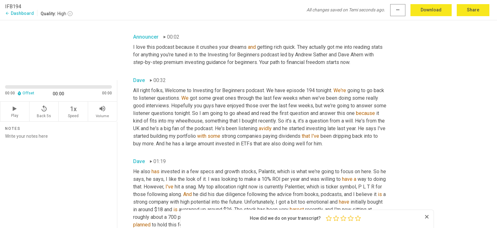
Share (473, 9)
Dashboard (19, 13)
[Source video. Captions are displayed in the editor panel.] (58, 49)
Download (431, 9)
